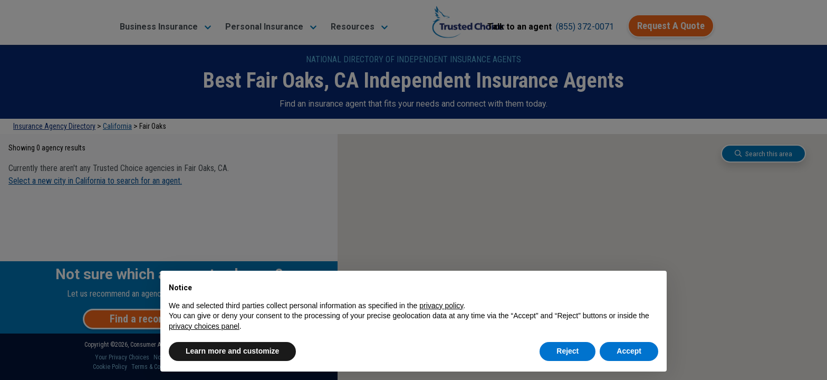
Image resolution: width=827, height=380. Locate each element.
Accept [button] (629, 351)
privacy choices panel (204, 326)
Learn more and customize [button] (232, 351)
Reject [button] (567, 351)
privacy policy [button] (441, 305)
